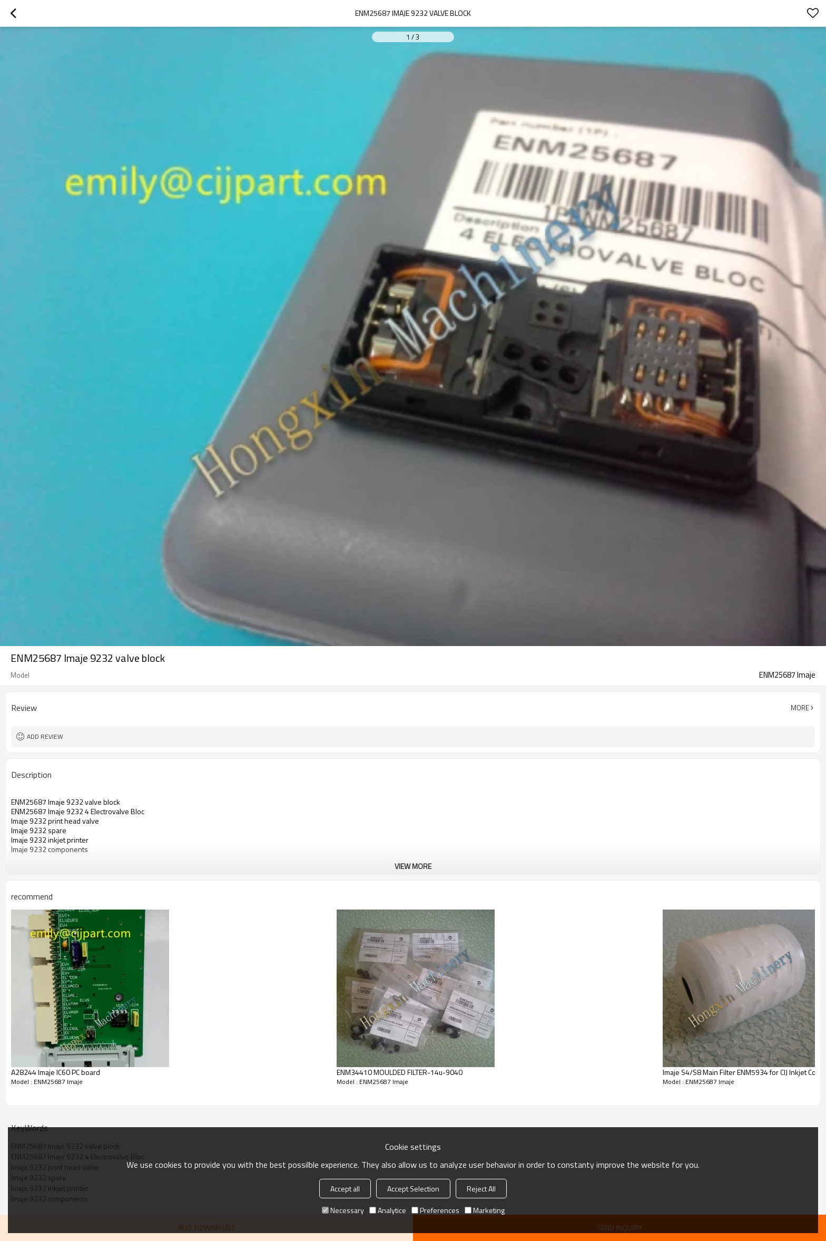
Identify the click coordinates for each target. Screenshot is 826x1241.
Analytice (387, 1210)
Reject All (481, 1188)
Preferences (435, 1210)
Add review (45, 736)
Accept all (345, 1188)
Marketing (485, 1210)
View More (413, 866)
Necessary (343, 1210)
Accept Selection (413, 1188)
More (800, 707)
